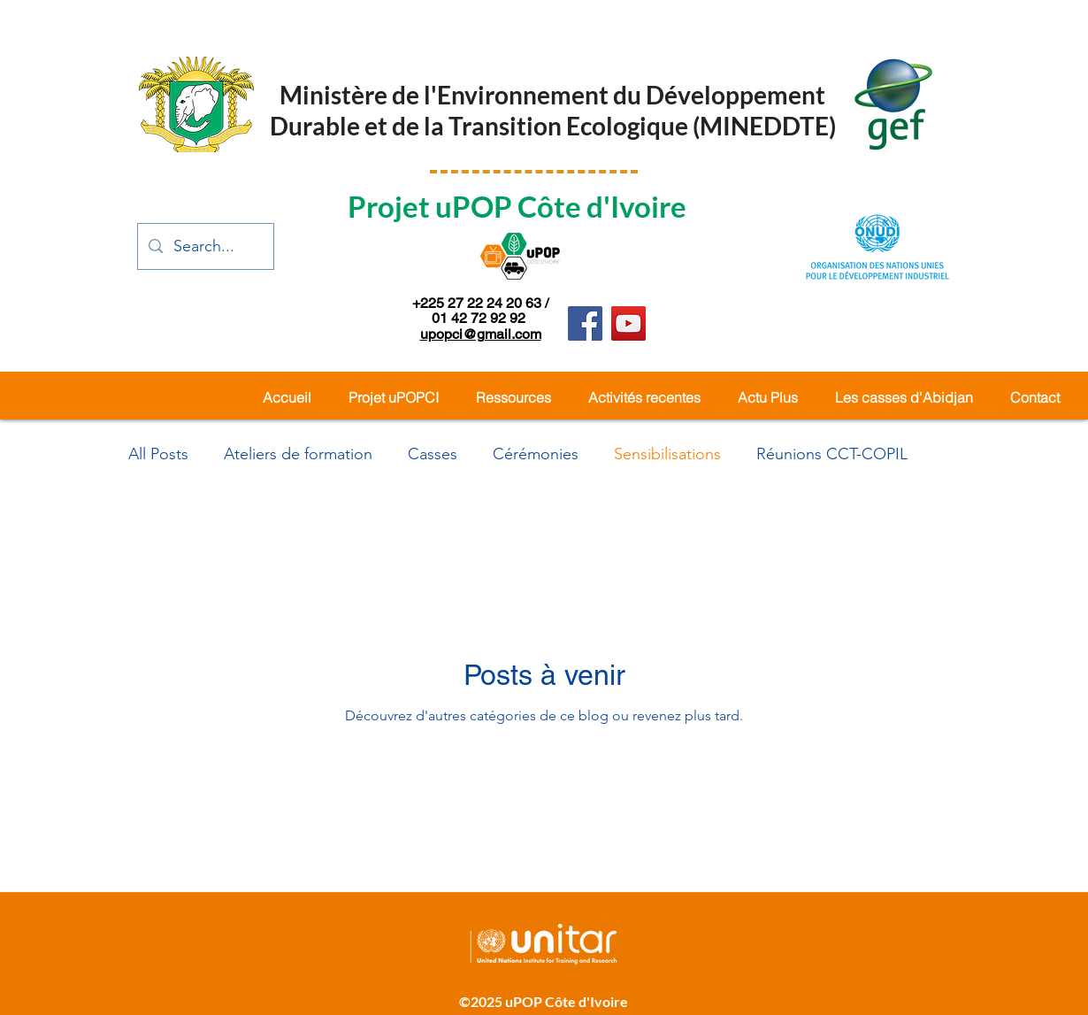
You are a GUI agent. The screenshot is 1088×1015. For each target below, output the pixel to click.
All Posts (158, 454)
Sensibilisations (667, 454)
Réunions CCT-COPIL (832, 454)
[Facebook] (585, 323)
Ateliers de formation (298, 454)
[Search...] (204, 246)
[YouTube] (628, 323)
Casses (432, 454)
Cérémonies (535, 454)
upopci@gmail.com (480, 334)
